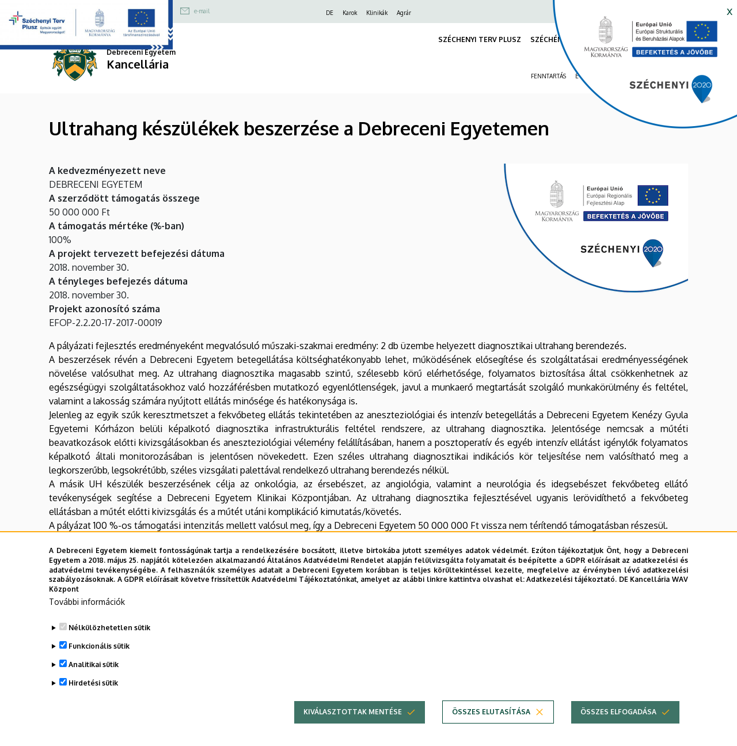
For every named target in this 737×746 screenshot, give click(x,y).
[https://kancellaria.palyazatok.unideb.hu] (636, 69)
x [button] (729, 10)
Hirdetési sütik (93, 692)
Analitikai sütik (94, 674)
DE (329, 12)
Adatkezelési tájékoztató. (571, 589)
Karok (350, 12)
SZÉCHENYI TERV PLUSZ (479, 39)
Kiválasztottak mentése (352, 721)
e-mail (202, 10)
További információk (87, 611)
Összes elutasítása (491, 721)
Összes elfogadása (618, 721)
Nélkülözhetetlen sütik (109, 637)
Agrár (404, 12)
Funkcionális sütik (99, 656)
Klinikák (377, 12)
